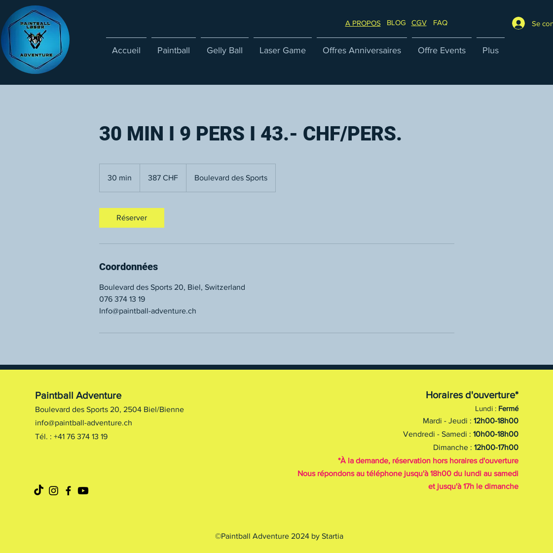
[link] (131, 218)
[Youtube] (83, 490)
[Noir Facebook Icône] (68, 490)
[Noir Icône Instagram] (53, 490)
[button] (440, 22)
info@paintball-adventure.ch (83, 422)
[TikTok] (39, 490)
